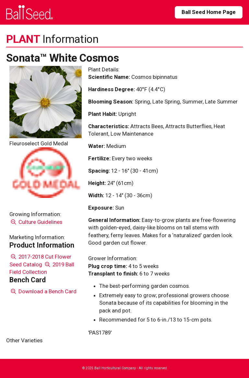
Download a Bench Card (43, 291)
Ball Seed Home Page (209, 12)
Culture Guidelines (35, 222)
